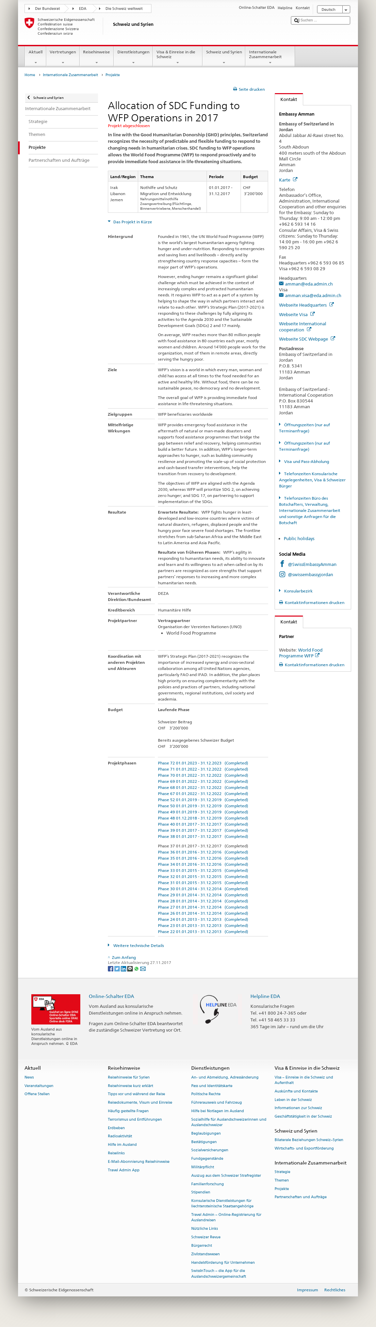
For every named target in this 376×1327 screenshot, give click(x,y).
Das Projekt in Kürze (132, 221)
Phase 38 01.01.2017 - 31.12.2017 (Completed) (203, 836)
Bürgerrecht (201, 1245)
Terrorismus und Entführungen (135, 1119)
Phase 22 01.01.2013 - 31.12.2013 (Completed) (203, 931)
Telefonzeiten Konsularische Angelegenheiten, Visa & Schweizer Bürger (312, 479)
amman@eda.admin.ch (309, 284)
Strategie (282, 1172)
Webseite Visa (297, 314)
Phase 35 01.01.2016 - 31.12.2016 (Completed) (203, 858)
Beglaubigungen (206, 1133)
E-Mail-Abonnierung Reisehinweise (138, 1161)
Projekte (282, 1189)
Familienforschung (207, 1184)
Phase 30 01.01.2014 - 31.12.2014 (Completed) (203, 888)
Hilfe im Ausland (122, 1145)
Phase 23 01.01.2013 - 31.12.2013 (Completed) (203, 925)
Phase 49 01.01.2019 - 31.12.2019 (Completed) (203, 812)
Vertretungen (63, 57)
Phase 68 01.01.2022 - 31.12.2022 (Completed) (203, 787)
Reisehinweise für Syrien (129, 1077)
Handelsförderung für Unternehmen (223, 1262)
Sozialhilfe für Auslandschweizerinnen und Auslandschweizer (228, 1122)
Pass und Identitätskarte (211, 1086)
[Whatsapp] (137, 968)
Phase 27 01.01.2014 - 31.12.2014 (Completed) (203, 907)
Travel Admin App (124, 1170)
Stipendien (200, 1192)
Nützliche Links (204, 1229)
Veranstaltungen (38, 1086)
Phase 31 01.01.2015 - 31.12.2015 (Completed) (203, 882)
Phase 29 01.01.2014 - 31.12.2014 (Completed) (203, 895)
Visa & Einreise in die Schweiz (177, 57)
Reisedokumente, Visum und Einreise (140, 1103)
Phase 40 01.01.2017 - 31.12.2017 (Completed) (203, 824)
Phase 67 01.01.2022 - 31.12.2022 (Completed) (203, 793)
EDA (82, 8)
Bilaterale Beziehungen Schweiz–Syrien (309, 1140)
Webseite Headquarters (306, 305)
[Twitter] (117, 968)
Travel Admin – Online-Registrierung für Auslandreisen (226, 1218)
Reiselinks (116, 1153)
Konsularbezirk (298, 590)
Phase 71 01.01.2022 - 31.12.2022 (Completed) (203, 769)
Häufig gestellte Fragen (128, 1111)
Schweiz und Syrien (224, 57)
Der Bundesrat (47, 8)
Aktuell (35, 57)
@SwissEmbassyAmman (312, 564)
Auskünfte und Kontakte (296, 1091)
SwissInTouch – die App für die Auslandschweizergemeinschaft (218, 1274)
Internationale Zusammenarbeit (270, 57)
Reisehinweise (96, 57)
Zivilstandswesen (205, 1254)
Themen (282, 1180)
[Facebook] (111, 968)
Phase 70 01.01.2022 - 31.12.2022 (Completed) (203, 775)
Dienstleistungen (133, 57)
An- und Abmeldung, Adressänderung (225, 1077)
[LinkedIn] (124, 968)
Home (29, 75)
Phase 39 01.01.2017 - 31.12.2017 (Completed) (203, 830)
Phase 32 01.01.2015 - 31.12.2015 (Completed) (203, 876)
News (29, 1077)
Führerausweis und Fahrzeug (216, 1103)
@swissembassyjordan (310, 574)
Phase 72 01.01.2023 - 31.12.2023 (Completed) (203, 763)
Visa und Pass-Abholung (306, 461)
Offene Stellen (37, 1094)
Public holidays (299, 538)
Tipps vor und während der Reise (136, 1094)
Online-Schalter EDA (111, 996)
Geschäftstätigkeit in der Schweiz (303, 1117)
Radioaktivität (120, 1136)
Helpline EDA (265, 996)
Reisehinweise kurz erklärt (130, 1086)
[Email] (143, 968)
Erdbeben (116, 1128)
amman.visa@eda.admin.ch (313, 295)
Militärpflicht (202, 1167)
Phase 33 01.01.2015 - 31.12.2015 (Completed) (203, 870)
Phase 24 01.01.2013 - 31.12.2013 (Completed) (203, 919)
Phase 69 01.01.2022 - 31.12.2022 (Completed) (203, 781)
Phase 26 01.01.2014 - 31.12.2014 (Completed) (203, 913)
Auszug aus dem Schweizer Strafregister (226, 1175)
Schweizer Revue (205, 1237)
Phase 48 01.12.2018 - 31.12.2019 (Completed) (203, 818)
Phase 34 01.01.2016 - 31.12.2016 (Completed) (203, 864)
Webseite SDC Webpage (307, 339)
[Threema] (130, 968)
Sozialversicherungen (209, 1150)
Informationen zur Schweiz (298, 1108)
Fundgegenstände (207, 1159)
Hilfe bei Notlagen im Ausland (217, 1111)
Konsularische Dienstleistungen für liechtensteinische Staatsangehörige (222, 1204)
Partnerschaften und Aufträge (301, 1197)
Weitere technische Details (138, 945)
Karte (288, 180)
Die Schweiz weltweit (124, 8)
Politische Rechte (205, 1094)
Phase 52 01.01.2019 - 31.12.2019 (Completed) (203, 799)
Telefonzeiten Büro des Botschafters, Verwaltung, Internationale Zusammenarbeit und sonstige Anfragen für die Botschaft (309, 510)
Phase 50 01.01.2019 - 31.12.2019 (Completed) (203, 806)
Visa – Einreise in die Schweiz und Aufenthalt (304, 1080)
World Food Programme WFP (301, 652)
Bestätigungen (204, 1142)
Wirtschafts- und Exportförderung (304, 1148)
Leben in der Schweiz (293, 1100)
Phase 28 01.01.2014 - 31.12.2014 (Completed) (203, 901)
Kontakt (286, 99)
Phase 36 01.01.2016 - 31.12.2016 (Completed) (203, 852)
